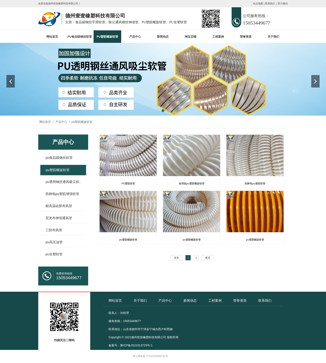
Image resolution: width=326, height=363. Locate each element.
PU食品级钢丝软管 (80, 36)
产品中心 (135, 36)
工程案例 (218, 36)
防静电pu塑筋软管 (255, 183)
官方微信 (283, 3)
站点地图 (258, 3)
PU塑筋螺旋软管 (107, 36)
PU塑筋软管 (128, 183)
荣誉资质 (246, 36)
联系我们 (270, 3)
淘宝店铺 (190, 36)
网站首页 (52, 36)
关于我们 (273, 36)
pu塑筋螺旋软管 (81, 121)
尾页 (207, 257)
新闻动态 (163, 36)
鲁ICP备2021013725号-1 (136, 345)
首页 (176, 257)
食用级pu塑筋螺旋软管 (191, 183)
